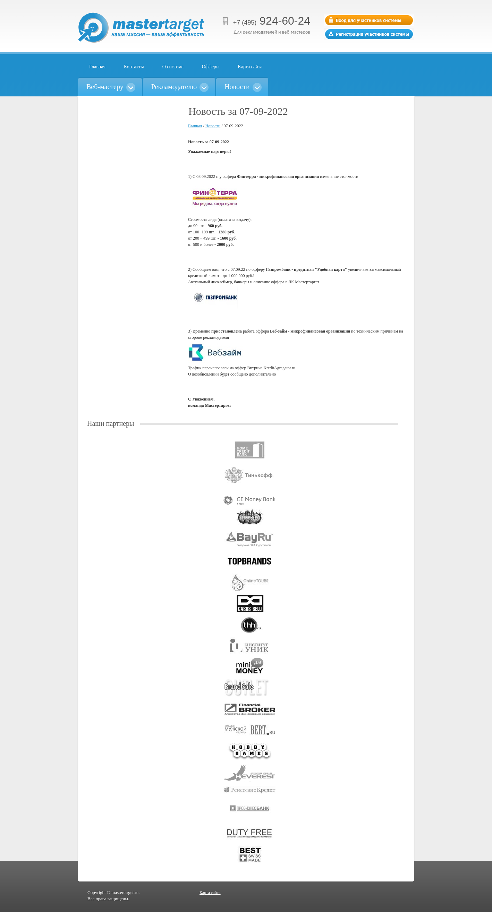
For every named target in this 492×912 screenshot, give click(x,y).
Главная (97, 66)
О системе (173, 66)
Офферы (211, 66)
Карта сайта (250, 66)
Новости (213, 125)
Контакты (134, 66)
